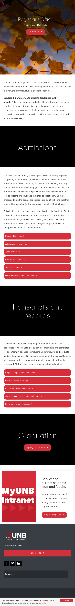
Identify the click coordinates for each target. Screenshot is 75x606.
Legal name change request (17, 404)
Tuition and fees (12, 268)
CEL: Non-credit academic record (19, 388)
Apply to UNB (11, 252)
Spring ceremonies (36, 447)
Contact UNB (37, 553)
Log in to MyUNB (52, 515)
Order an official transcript (16, 381)
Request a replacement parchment (20, 373)
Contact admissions (13, 260)
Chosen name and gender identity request (23, 396)
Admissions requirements (16, 244)
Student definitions (13, 236)
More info (42, 603)
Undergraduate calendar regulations (21, 275)
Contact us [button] (34, 32)
